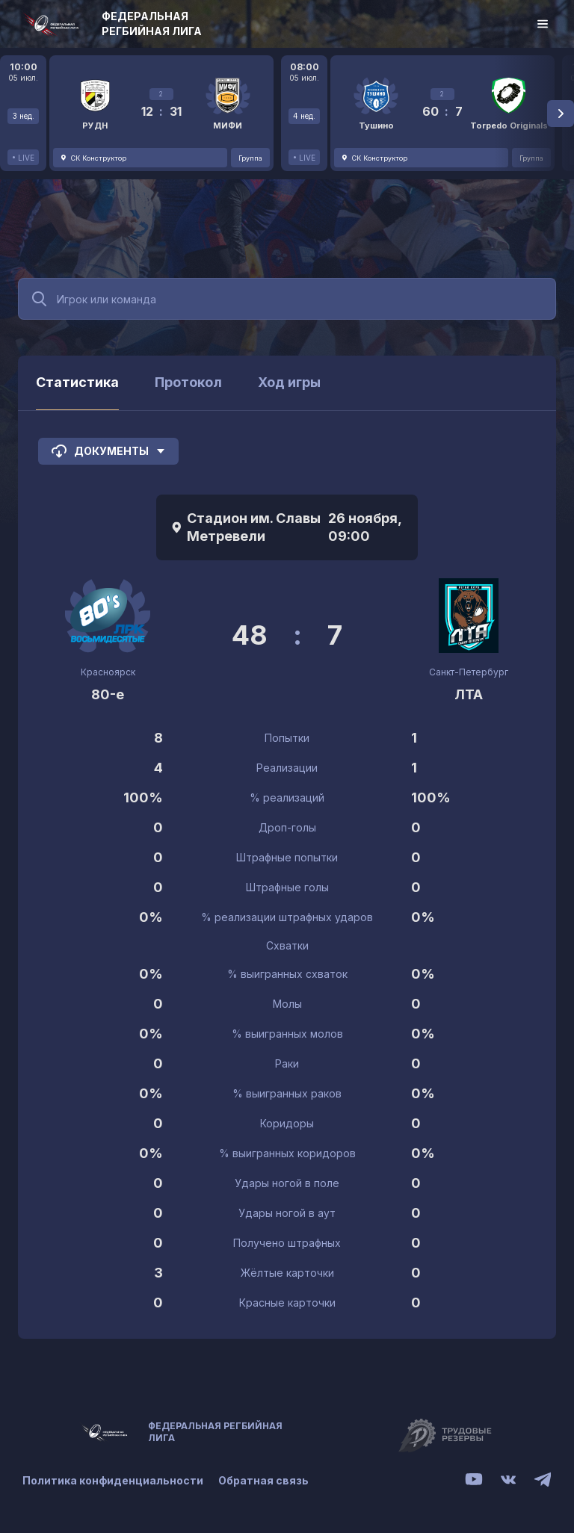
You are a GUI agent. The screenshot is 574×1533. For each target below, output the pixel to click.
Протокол (188, 382)
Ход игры (289, 382)
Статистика (77, 382)
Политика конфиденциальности (112, 1480)
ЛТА (468, 694)
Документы (108, 451)
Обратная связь (263, 1480)
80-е (107, 694)
